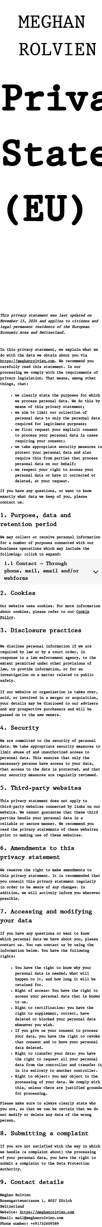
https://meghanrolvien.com (27, 361)
